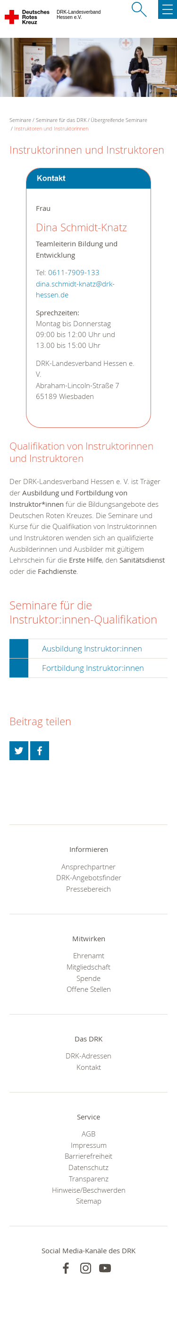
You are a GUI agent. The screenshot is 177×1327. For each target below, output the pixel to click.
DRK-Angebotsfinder (88, 877)
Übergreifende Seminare (119, 119)
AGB (88, 1133)
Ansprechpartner (88, 866)
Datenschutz (88, 1167)
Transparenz (89, 1178)
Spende (88, 978)
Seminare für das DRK (61, 119)
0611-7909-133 (74, 272)
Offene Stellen (89, 989)
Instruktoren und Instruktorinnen (51, 128)
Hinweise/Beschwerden (89, 1190)
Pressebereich (88, 888)
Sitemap (88, 1201)
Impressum (89, 1145)
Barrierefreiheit (88, 1156)
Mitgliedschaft (88, 966)
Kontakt (88, 1067)
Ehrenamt (88, 955)
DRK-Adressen (88, 1055)
